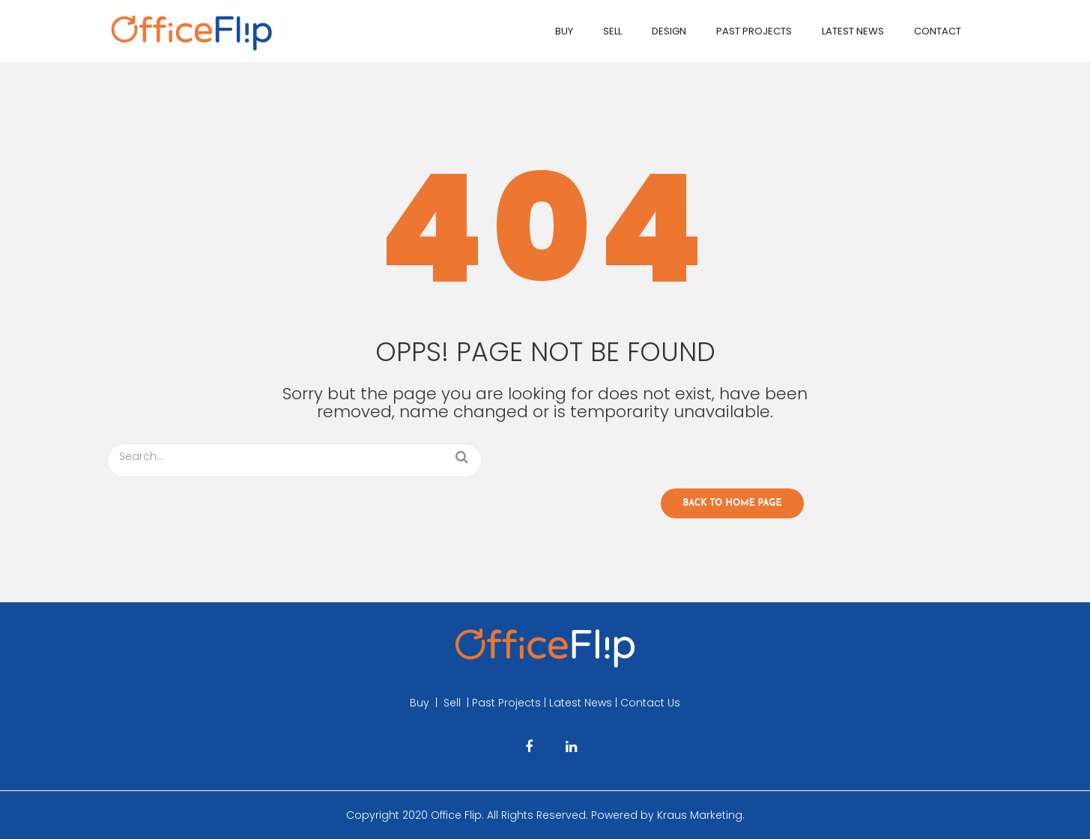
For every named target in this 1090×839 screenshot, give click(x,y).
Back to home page (732, 503)
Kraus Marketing (699, 815)
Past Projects (754, 31)
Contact (937, 31)
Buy (564, 31)
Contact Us (650, 702)
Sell (612, 31)
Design (669, 31)
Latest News (853, 31)
